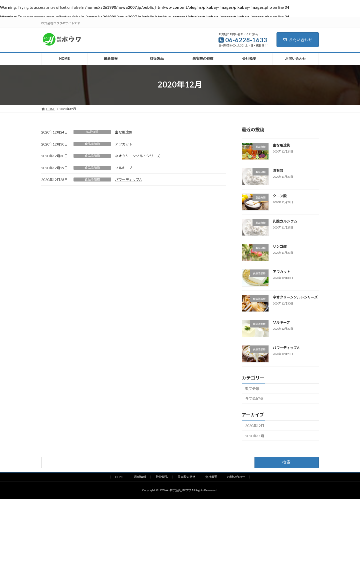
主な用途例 (123, 132)
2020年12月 (254, 426)
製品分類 (92, 132)
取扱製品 (162, 477)
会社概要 (211, 477)
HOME (119, 477)
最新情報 (140, 477)
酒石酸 (278, 170)
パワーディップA (128, 180)
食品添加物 (92, 144)
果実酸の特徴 (187, 477)
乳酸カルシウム (285, 221)
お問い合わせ (297, 39)
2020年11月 (254, 436)
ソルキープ (123, 168)
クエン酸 (280, 196)
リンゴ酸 (280, 246)
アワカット (123, 144)
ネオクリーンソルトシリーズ (137, 156)
